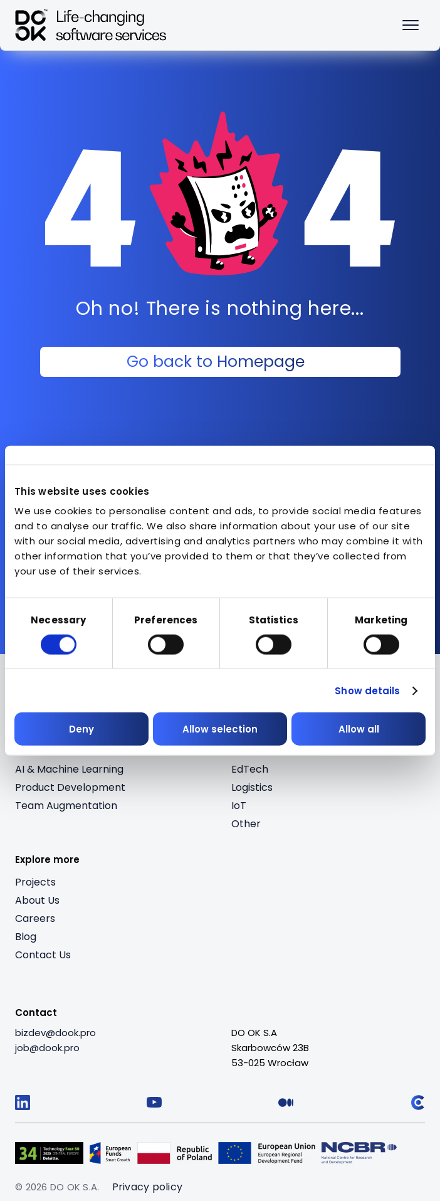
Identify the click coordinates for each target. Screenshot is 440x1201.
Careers (35, 918)
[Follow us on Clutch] (417, 1102)
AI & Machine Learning (69, 769)
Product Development (70, 787)
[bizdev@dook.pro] (55, 1032)
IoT (238, 805)
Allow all (358, 729)
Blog (25, 936)
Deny (81, 729)
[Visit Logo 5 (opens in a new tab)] (359, 1153)
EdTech (249, 769)
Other (246, 824)
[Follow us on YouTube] (154, 1102)
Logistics (252, 787)
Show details (367, 690)
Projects (35, 882)
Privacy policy (147, 1187)
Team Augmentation (66, 805)
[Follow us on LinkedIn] (22, 1102)
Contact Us (43, 955)
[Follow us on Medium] (285, 1102)
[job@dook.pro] (47, 1048)
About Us (37, 900)
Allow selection (220, 729)
